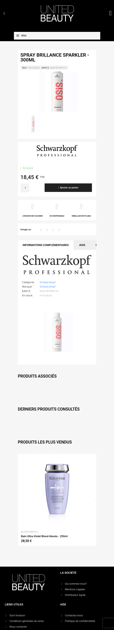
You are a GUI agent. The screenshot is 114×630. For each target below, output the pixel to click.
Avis (82, 245)
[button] (4, 13)
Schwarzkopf (47, 282)
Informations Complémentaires (46, 245)
